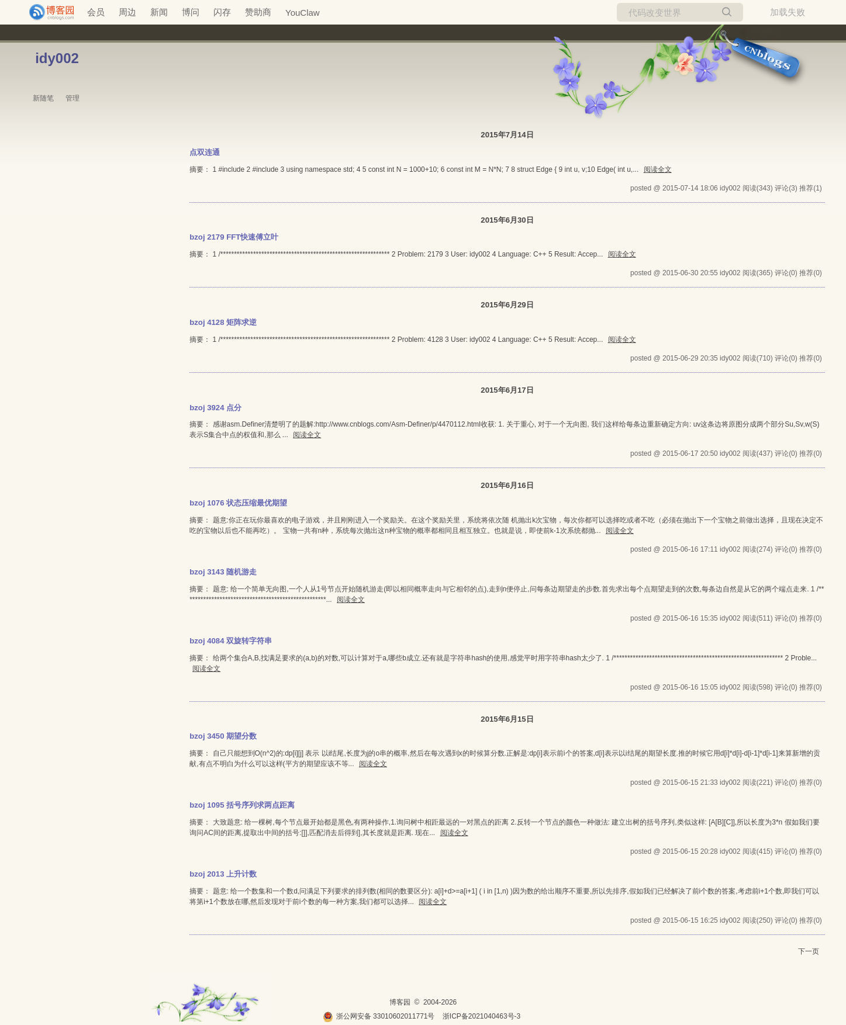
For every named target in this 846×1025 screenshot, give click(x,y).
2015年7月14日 (507, 134)
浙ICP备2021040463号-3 (481, 1016)
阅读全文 (658, 169)
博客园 (399, 1002)
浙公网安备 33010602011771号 (379, 1016)
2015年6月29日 (507, 304)
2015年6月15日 (507, 719)
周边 (127, 12)
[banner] (46, 12)
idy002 (57, 58)
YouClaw (302, 13)
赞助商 (258, 12)
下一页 (808, 951)
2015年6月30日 (507, 220)
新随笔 (43, 98)
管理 (72, 98)
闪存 (222, 12)
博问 (190, 12)
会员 (96, 12)
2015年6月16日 (507, 485)
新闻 (159, 12)
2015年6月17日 (507, 390)
